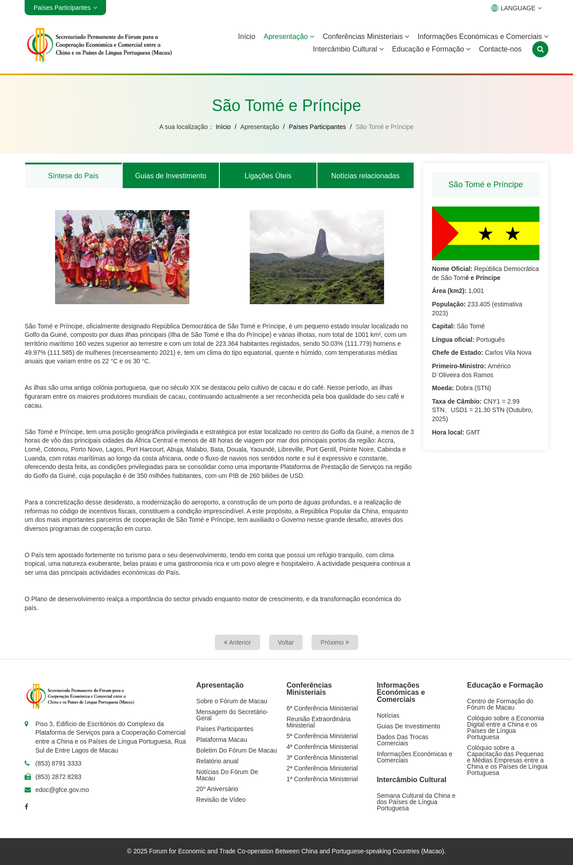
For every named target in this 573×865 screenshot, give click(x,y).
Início (246, 36)
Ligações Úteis (267, 176)
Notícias (388, 715)
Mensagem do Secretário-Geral (232, 715)
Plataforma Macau (221, 739)
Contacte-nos (500, 49)
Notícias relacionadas (365, 176)
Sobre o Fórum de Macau (231, 701)
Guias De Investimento (408, 726)
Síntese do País (73, 176)
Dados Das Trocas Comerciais (402, 740)
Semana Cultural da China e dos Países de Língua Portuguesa (416, 802)
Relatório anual (217, 761)
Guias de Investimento (170, 176)
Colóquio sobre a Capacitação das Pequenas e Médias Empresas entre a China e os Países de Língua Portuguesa (507, 760)
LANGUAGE (516, 8)
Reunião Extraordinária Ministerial (318, 722)
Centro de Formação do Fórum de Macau (500, 704)
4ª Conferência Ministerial (322, 746)
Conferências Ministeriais (366, 36)
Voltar (286, 642)
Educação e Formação (431, 49)
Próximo (335, 642)
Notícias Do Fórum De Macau (227, 775)
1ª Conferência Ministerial (322, 779)
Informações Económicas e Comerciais (483, 36)
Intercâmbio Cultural (348, 49)
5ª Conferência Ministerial (322, 736)
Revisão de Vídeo (221, 799)
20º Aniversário (217, 788)
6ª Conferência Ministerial (322, 708)
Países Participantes (317, 126)
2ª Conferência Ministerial (322, 768)
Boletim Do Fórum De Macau (236, 750)
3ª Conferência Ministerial (322, 757)
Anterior (237, 642)
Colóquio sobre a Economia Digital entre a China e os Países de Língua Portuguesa (505, 727)
